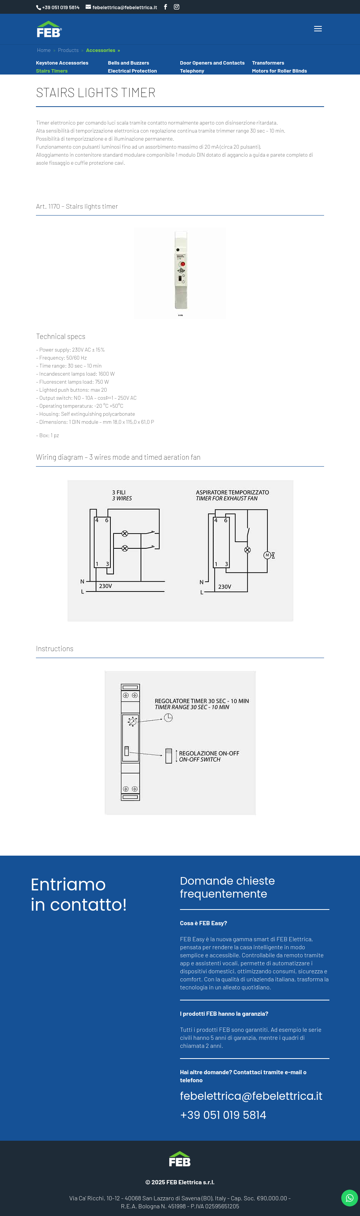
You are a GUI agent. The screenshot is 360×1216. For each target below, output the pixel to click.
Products (68, 50)
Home (44, 50)
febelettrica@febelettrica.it (251, 1096)
